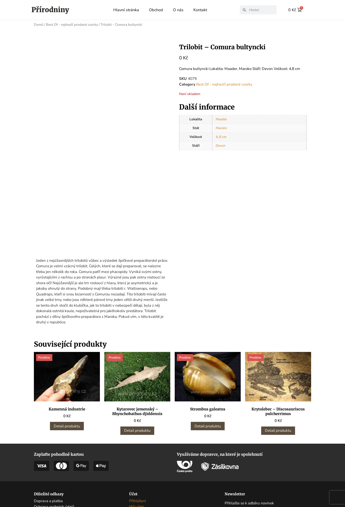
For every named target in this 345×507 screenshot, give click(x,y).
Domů (38, 24)
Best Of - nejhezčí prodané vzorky (72, 24)
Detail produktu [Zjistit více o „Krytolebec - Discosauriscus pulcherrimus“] (278, 394)
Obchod (156, 10)
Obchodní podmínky (51, 475)
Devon (221, 145)
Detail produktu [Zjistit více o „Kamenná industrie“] (67, 389)
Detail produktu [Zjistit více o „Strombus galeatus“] (208, 389)
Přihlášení (137, 464)
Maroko (221, 128)
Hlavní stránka (126, 10)
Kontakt (200, 10)
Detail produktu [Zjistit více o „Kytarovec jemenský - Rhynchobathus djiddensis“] (137, 394)
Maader (221, 119)
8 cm (222, 136)
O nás (178, 10)
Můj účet (136, 470)
